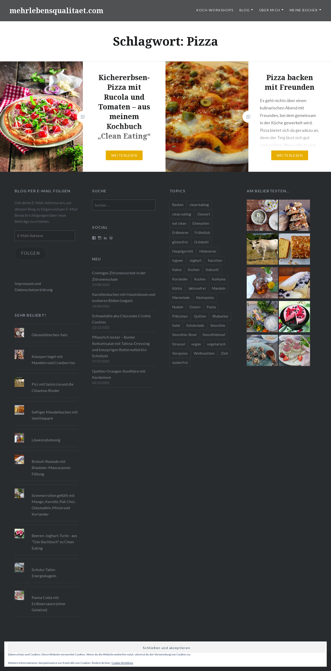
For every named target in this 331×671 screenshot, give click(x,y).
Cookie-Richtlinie (122, 663)
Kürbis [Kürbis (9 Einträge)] (177, 288)
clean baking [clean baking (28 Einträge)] (199, 204)
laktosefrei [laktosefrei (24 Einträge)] (197, 288)
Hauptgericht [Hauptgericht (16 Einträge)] (182, 251)
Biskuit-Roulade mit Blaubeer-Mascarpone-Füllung (51, 467)
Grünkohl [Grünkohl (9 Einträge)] (201, 242)
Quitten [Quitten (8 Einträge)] (200, 316)
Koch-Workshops (215, 10)
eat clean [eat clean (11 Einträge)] (179, 223)
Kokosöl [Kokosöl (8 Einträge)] (212, 269)
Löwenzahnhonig (46, 440)
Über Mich (269, 10)
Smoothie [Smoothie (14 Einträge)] (217, 325)
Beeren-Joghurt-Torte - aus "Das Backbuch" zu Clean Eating (54, 541)
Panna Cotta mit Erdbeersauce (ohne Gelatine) (48, 603)
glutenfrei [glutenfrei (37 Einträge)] (180, 242)
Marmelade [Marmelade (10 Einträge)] (181, 297)
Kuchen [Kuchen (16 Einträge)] (200, 279)
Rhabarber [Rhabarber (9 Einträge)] (220, 316)
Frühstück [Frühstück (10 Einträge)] (202, 232)
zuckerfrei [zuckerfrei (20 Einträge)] (180, 362)
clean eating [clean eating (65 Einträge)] (181, 214)
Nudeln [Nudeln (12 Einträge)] (177, 307)
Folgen (31, 253)
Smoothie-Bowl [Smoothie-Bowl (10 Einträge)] (184, 334)
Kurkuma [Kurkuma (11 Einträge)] (218, 279)
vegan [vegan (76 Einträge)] (196, 344)
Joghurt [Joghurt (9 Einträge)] (195, 260)
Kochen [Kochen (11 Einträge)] (193, 269)
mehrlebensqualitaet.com (56, 10)
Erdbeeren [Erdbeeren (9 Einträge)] (180, 232)
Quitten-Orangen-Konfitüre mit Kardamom (118, 374)
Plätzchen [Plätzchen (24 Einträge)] (180, 316)
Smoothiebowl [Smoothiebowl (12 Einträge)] (214, 334)
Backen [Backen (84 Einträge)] (177, 204)
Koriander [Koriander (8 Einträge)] (180, 279)
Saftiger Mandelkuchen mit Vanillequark (55, 415)
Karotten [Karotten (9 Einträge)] (215, 260)
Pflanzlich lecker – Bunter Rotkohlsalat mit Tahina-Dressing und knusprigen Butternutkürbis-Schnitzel (121, 346)
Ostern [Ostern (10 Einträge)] (194, 307)
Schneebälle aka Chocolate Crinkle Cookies (121, 319)
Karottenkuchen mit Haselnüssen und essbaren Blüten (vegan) (123, 297)
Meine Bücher (304, 10)
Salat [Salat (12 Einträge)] (176, 325)
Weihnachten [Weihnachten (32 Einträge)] (204, 353)
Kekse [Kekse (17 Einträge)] (177, 269)
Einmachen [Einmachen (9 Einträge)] (200, 223)
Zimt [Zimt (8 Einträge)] (224, 353)
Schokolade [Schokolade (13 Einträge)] (195, 325)
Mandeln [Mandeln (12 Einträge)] (218, 288)
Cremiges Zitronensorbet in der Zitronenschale (119, 276)
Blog (244, 10)
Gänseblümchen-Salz (50, 334)
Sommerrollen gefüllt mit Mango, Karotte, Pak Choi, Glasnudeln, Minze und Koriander (53, 504)
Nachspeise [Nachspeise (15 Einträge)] (205, 297)
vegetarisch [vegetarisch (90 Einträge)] (216, 344)
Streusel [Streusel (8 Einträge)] (178, 344)
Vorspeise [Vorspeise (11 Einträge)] (180, 353)
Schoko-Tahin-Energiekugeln (44, 572)
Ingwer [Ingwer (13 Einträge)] (177, 260)
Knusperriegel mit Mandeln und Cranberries (53, 359)
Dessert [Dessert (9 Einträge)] (203, 214)
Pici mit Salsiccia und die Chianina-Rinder (52, 387)
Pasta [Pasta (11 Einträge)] (211, 307)
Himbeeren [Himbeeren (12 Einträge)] (207, 251)
